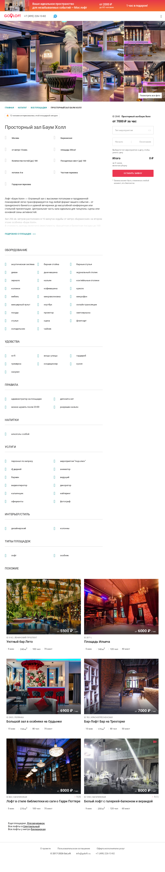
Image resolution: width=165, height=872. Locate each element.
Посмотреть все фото (150, 95)
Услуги (10, 446)
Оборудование (16, 250)
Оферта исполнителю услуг (111, 848)
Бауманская (38, 829)
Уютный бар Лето (19, 642)
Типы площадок (18, 541)
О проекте (45, 848)
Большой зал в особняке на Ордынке (34, 721)
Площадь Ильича (97, 642)
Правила (11, 384)
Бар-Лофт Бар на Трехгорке (104, 721)
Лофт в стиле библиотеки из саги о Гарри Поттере (43, 801)
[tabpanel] (43, 606)
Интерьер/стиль (17, 514)
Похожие (12, 568)
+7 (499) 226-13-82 (35, 16)
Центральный (31, 826)
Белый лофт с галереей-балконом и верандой (118, 801)
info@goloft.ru (83, 853)
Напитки (12, 420)
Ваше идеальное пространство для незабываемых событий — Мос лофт (59, 5)
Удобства (12, 341)
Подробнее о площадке (18, 233)
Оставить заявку (133, 173)
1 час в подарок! (137, 5)
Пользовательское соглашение (74, 848)
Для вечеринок (36, 823)
